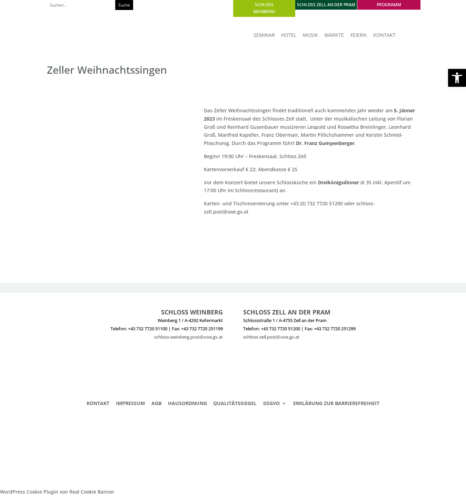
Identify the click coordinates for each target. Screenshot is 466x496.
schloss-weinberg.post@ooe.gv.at (188, 337)
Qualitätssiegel (235, 403)
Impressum (130, 403)
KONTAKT (384, 35)
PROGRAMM (389, 5)
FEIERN (358, 35)
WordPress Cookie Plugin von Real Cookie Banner (57, 491)
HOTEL (288, 35)
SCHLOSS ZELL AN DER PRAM (326, 5)
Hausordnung (187, 403)
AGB (156, 403)
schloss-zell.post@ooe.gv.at (271, 337)
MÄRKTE (334, 35)
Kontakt (98, 403)
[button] (457, 78)
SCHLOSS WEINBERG (264, 8)
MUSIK (310, 35)
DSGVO (271, 403)
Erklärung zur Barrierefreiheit (336, 403)
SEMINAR (264, 35)
